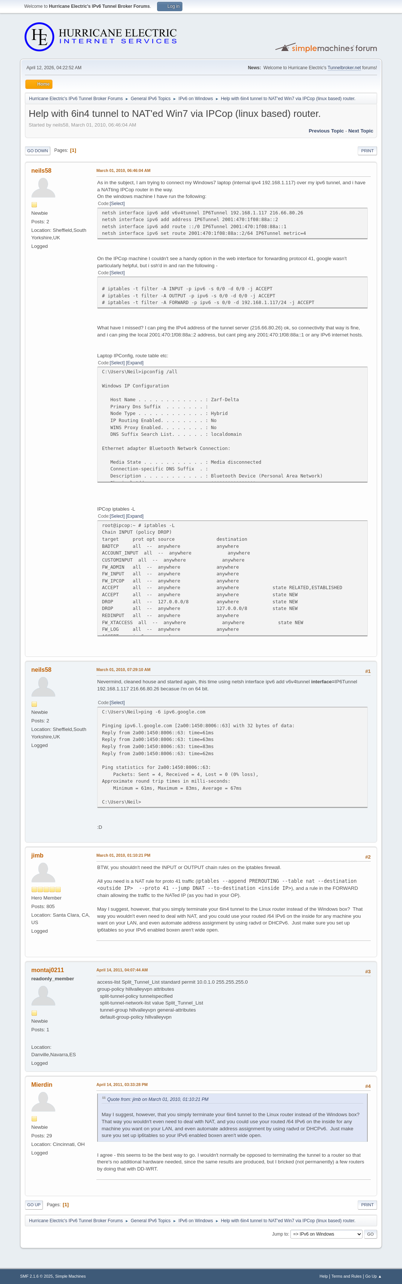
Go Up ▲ (373, 1276)
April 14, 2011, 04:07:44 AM (122, 970)
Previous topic (326, 131)
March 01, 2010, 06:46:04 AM (123, 170)
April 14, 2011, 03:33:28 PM (122, 1084)
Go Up (34, 1204)
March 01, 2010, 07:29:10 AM (123, 669)
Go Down (37, 150)
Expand (135, 362)
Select (117, 203)
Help (324, 1276)
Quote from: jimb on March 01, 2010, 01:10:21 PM (157, 1099)
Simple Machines (70, 1276)
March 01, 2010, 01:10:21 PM (123, 855)
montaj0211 (47, 970)
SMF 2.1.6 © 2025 (36, 1276)
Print (367, 150)
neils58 (41, 170)
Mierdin (41, 1085)
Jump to (280, 1234)
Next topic (360, 131)
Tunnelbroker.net (344, 67)
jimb (37, 855)
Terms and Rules (347, 1276)
